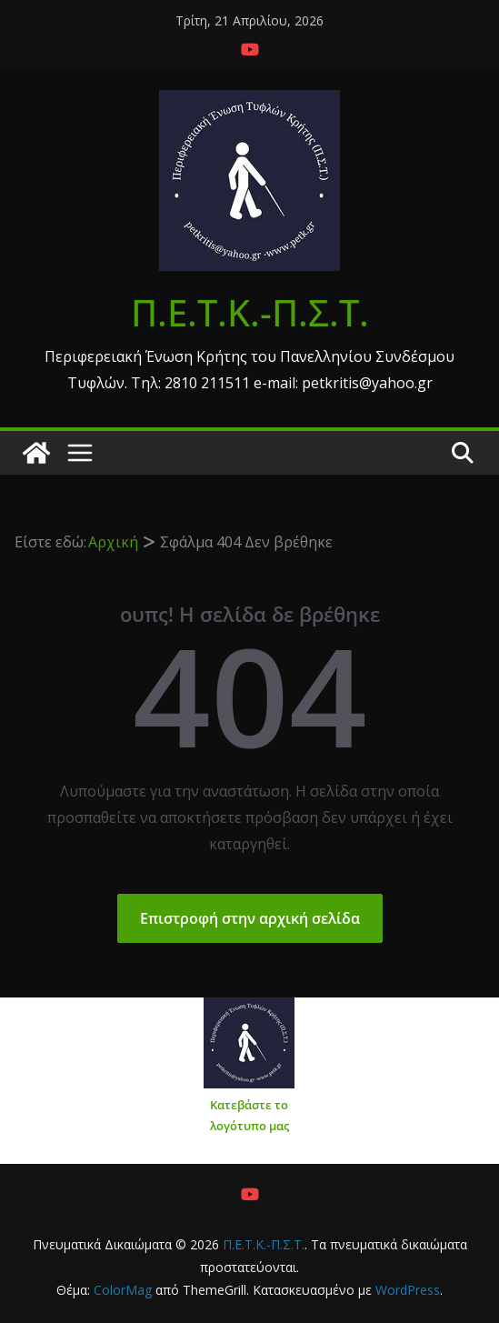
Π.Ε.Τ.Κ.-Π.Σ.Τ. (250, 312)
